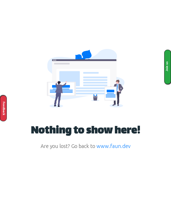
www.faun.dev (113, 146)
